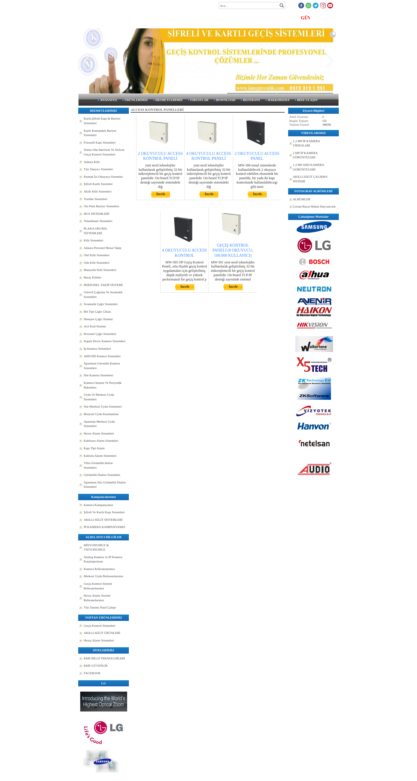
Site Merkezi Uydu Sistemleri (103, 406)
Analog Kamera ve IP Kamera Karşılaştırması (103, 559)
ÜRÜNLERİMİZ (136, 100)
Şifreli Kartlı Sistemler (98, 184)
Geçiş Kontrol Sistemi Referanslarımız (98, 586)
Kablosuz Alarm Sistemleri (101, 440)
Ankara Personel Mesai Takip (102, 248)
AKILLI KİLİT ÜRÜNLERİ (102, 633)
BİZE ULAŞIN (307, 100)
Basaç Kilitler (92, 277)
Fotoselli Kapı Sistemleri (100, 142)
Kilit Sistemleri (93, 240)
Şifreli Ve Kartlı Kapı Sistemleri (104, 512)
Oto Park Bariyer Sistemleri (101, 206)
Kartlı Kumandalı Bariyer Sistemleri (100, 133)
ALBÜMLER (301, 199)
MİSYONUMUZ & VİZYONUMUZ (96, 547)
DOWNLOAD (225, 100)
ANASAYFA (108, 100)
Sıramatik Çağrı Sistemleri (101, 304)
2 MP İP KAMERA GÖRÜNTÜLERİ (305, 155)
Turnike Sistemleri (95, 199)
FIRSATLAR (199, 100)
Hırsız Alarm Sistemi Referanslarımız (97, 598)
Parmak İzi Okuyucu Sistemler (103, 176)
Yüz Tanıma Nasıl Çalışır (100, 607)
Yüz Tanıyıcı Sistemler (98, 169)
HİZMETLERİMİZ (169, 100)
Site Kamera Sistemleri (98, 375)
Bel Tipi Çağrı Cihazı (97, 311)
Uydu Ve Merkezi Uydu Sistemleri (99, 397)
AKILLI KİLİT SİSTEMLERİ (103, 519)
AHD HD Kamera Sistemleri (102, 356)
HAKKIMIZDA (279, 100)
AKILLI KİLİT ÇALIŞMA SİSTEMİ (310, 179)
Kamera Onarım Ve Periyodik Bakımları (103, 385)
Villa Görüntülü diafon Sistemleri (98, 465)
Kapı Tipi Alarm (94, 448)
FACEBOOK (92, 673)
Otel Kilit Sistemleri (96, 255)
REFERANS (251, 100)
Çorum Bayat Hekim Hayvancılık (314, 206)
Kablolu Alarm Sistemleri (100, 455)
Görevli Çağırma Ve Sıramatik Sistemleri (103, 294)
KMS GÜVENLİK (96, 665)
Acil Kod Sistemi (95, 326)
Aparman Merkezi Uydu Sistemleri (99, 424)
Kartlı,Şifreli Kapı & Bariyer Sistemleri (102, 121)
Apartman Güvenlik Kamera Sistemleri (102, 366)
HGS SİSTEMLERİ (96, 213)
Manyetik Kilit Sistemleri (100, 270)
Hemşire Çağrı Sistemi (98, 319)
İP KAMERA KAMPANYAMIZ (104, 527)
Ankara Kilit (92, 162)
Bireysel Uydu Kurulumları (101, 414)
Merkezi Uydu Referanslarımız (103, 576)
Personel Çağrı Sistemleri (100, 334)
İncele (160, 194)
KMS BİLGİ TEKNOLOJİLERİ (104, 658)
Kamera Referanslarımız (99, 569)
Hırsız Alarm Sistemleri (99, 433)
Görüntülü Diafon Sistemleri (102, 474)
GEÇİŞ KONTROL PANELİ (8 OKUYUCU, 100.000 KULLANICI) (233, 250)
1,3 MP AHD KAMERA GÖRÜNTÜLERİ (308, 167)
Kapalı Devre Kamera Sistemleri (104, 341)
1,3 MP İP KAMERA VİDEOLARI (306, 143)
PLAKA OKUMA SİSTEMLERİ (95, 231)
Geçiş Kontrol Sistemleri (99, 625)
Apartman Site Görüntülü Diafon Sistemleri (105, 485)
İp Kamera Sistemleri (97, 348)
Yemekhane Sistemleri (98, 221)
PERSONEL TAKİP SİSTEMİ (103, 285)
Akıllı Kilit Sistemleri (97, 191)
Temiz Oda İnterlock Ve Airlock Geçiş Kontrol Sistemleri (104, 152)
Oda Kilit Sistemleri (96, 262)
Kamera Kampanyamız (98, 505)
